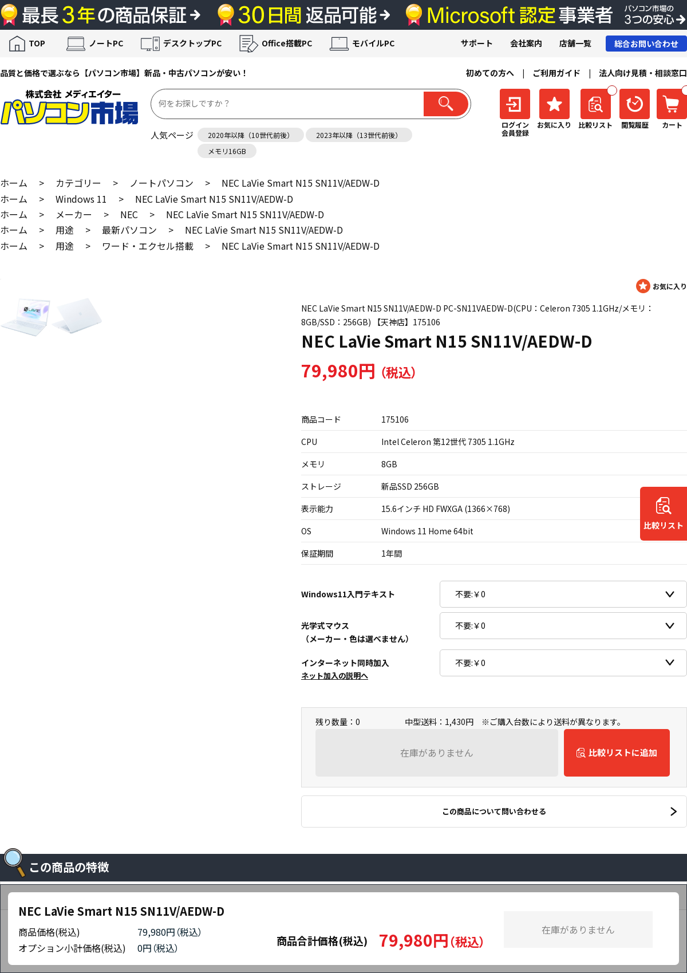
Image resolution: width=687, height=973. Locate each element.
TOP (37, 43)
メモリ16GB (227, 151)
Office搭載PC (287, 43)
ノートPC (106, 43)
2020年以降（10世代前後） (251, 135)
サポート (477, 43)
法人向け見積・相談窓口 (643, 72)
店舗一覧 (575, 43)
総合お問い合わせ (646, 43)
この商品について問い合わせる (494, 811)
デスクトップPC (192, 43)
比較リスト (663, 525)
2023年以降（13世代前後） (359, 135)
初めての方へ (490, 72)
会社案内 (526, 43)
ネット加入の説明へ (334, 675)
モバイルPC (373, 43)
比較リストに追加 (623, 752)
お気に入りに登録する (661, 286)
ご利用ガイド (556, 72)
